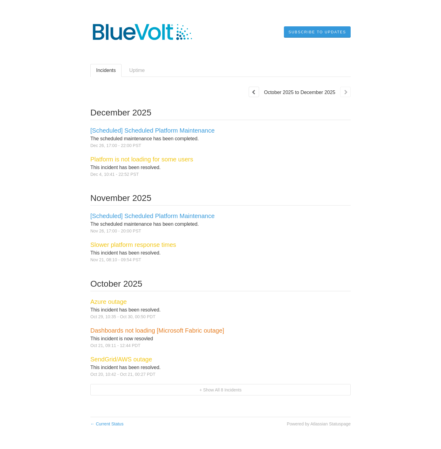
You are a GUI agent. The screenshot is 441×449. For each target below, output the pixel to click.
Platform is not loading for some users (141, 159)
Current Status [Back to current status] (106, 423)
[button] (317, 32)
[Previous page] (254, 92)
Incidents (106, 70)
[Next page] (345, 92)
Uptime (137, 70)
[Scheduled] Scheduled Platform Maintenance (152, 130)
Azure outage (108, 301)
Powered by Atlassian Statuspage (319, 423)
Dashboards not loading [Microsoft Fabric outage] (157, 330)
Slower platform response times (133, 244)
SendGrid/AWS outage (121, 359)
